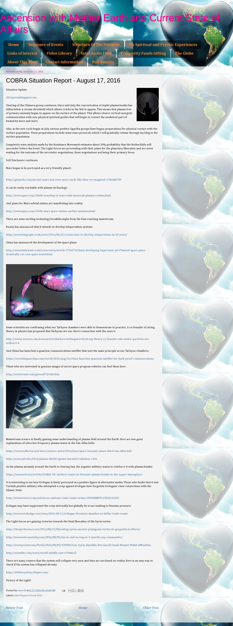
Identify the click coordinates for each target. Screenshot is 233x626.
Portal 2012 (35, 595)
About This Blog (22, 62)
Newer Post (14, 608)
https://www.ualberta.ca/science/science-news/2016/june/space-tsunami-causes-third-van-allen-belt (69, 451)
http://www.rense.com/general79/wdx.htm (32, 374)
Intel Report (21, 595)
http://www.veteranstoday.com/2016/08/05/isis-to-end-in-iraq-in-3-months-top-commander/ (64, 537)
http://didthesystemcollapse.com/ (27, 572)
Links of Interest (22, 53)
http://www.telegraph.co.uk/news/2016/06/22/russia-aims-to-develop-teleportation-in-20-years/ (66, 234)
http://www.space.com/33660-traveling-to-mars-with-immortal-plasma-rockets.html (58, 195)
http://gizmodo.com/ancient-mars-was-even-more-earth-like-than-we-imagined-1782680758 (63, 179)
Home (13, 45)
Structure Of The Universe (96, 45)
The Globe (184, 53)
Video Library (59, 53)
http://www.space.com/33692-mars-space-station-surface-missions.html (50, 211)
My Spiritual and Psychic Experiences (163, 45)
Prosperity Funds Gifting (143, 53)
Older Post (151, 608)
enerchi (22, 590)
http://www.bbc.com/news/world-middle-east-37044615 (41, 553)
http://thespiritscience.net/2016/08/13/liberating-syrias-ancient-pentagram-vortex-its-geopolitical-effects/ (73, 529)
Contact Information (64, 62)
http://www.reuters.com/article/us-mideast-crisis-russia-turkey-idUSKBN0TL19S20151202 (62, 498)
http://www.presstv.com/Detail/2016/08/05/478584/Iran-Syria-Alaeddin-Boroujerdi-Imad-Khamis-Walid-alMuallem (78, 545)
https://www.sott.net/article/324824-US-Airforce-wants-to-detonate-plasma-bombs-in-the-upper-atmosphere (74, 474)
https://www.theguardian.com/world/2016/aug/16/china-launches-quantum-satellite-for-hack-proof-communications (80, 358)
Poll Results (103, 62)
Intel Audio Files (96, 53)
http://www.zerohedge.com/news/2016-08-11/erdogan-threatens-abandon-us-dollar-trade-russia (66, 513)
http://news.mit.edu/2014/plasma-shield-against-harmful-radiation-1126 (51, 459)
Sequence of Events (45, 45)
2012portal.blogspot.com (21, 97)
